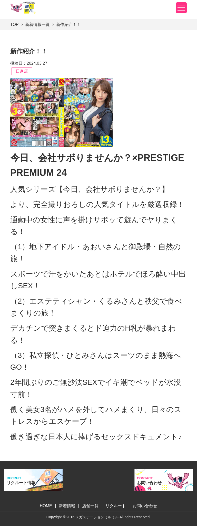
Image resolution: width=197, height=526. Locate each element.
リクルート (115, 506)
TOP (14, 24)
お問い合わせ (145, 506)
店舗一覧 (90, 506)
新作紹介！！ (68, 24)
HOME (46, 506)
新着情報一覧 (37, 24)
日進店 (22, 71)
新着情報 (67, 506)
